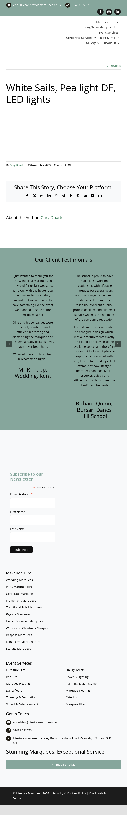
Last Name (17, 529)
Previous (115, 66)
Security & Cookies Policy (69, 793)
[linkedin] (117, 12)
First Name (17, 512)
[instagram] (109, 12)
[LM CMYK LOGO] (26, 25)
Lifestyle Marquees (29, 793)
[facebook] (100, 12)
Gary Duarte (17, 165)
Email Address (21, 494)
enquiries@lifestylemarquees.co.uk (37, 5)
